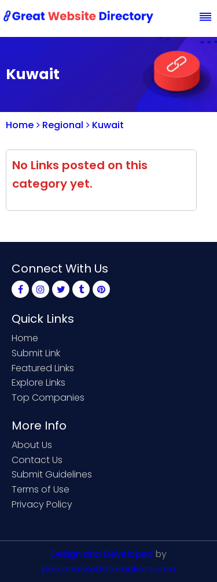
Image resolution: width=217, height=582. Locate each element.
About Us (32, 445)
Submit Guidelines (52, 474)
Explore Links (38, 382)
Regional (59, 125)
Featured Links (43, 368)
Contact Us (37, 460)
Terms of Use (40, 489)
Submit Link (36, 353)
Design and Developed (101, 554)
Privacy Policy (42, 504)
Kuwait (105, 125)
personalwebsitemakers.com (108, 569)
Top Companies (48, 397)
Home (20, 125)
